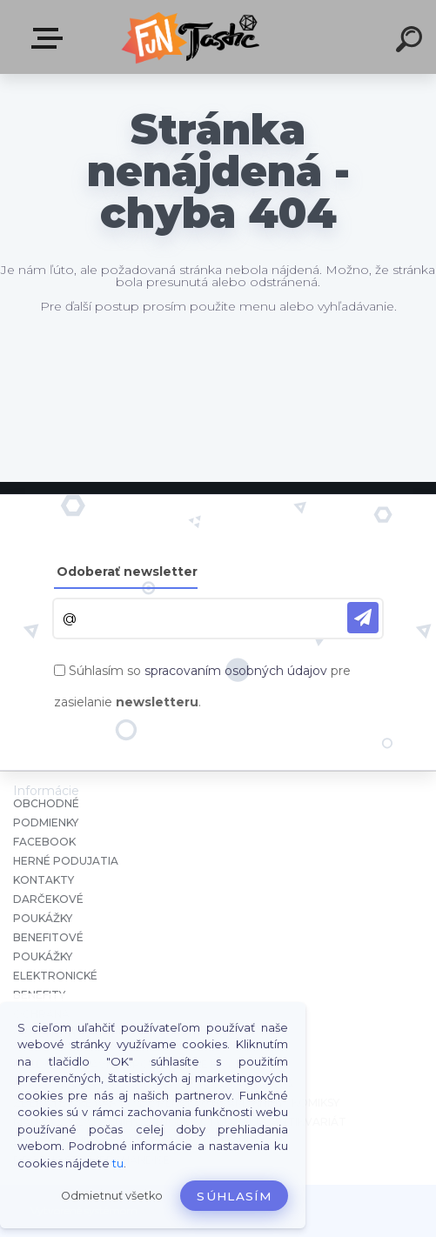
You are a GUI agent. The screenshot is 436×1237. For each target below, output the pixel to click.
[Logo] (191, 36)
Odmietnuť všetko (112, 1195)
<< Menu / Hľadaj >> (50, 38)
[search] (411, 42)
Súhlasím (234, 1196)
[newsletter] (363, 617)
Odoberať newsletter (127, 571)
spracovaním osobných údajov (235, 671)
